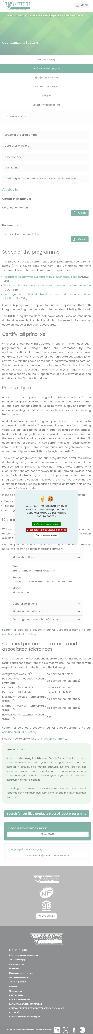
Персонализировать (46, 535)
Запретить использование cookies (46, 530)
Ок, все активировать (46, 524)
